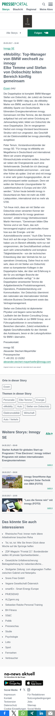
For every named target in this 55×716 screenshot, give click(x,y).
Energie (40, 400)
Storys (6, 9)
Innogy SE (9, 48)
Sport (8, 647)
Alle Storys (13, 33)
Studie (8, 631)
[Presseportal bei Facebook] (19, 690)
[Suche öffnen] (43, 4)
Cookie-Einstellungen (15, 709)
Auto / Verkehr (11, 419)
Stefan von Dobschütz (37, 406)
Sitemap (31, 705)
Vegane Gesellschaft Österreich (21, 583)
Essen (7, 88)
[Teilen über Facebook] (4, 713)
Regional (31, 9)
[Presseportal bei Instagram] (28, 689)
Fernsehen (11, 653)
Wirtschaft (29, 413)
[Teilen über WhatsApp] (23, 713)
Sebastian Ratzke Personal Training (24, 605)
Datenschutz (10, 705)
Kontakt (8, 698)
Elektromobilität (12, 413)
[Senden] (50, 713)
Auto (19, 406)
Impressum (10, 694)
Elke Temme (25, 400)
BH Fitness (11, 610)
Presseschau (12, 626)
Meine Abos (46, 9)
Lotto (8, 642)
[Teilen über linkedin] (41, 713)
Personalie (9, 400)
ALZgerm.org (12, 599)
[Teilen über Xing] (32, 713)
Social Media (34, 709)
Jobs (29, 701)
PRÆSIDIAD (12, 594)
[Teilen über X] (13, 713)
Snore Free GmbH (14, 578)
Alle (49, 433)
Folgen (41, 33)
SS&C (8, 615)
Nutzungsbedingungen (39, 698)
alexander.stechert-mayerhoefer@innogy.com (27, 362)
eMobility (8, 406)
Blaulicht (18, 9)
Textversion (10, 701)
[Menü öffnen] (50, 4)
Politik (8, 621)
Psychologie (11, 637)
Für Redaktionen (36, 694)
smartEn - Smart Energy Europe (22, 589)
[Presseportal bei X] (23, 690)
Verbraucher (11, 658)
